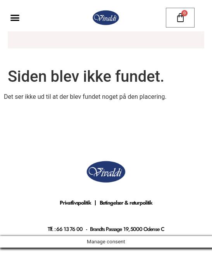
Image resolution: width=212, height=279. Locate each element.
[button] (15, 17)
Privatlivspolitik (75, 203)
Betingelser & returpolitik (126, 203)
